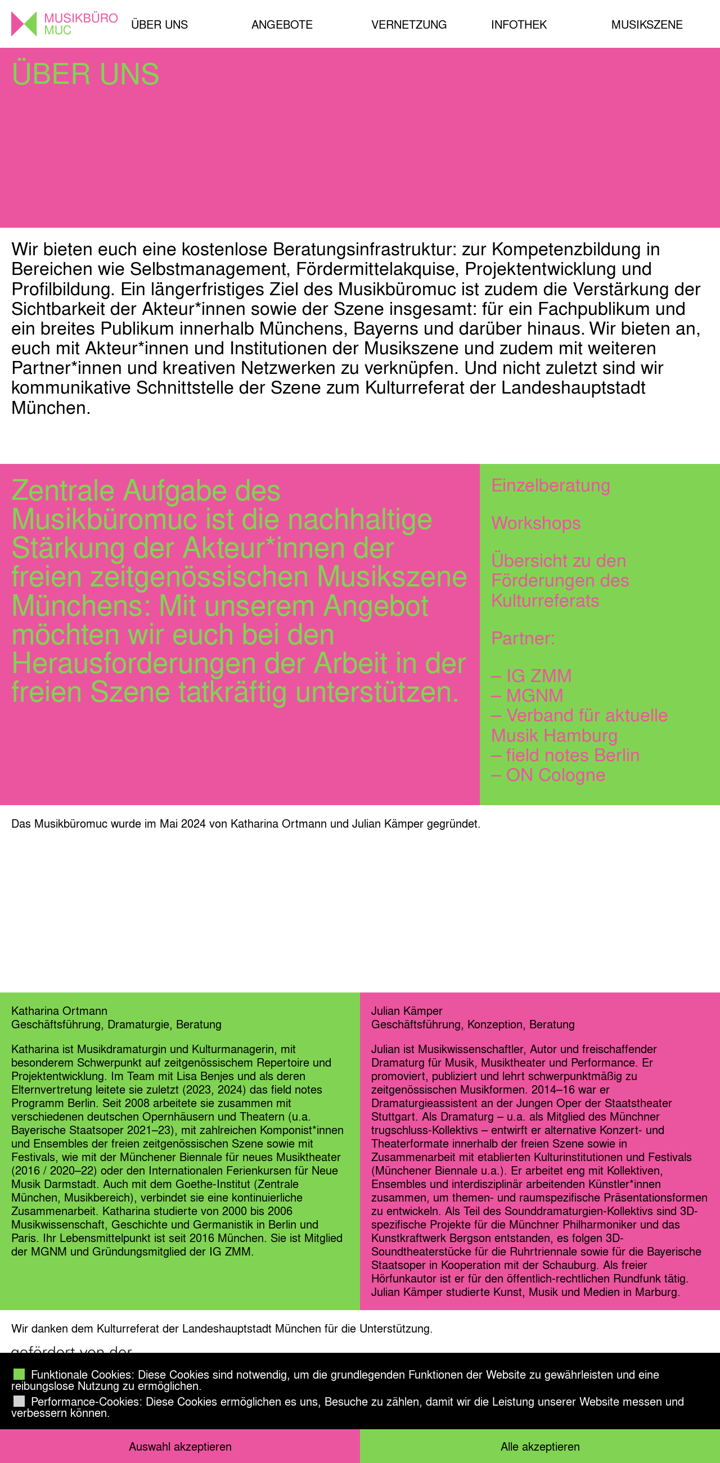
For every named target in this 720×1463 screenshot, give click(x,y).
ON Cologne (556, 774)
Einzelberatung (551, 484)
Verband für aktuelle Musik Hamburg (579, 724)
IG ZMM (539, 675)
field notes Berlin (573, 754)
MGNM (535, 695)
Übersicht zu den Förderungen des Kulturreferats (560, 580)
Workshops (536, 522)
